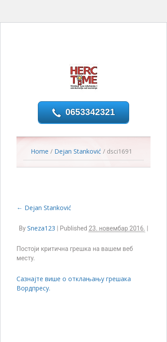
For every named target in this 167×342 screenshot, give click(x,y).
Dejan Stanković (77, 151)
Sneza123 (41, 228)
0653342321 (90, 112)
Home (40, 151)
